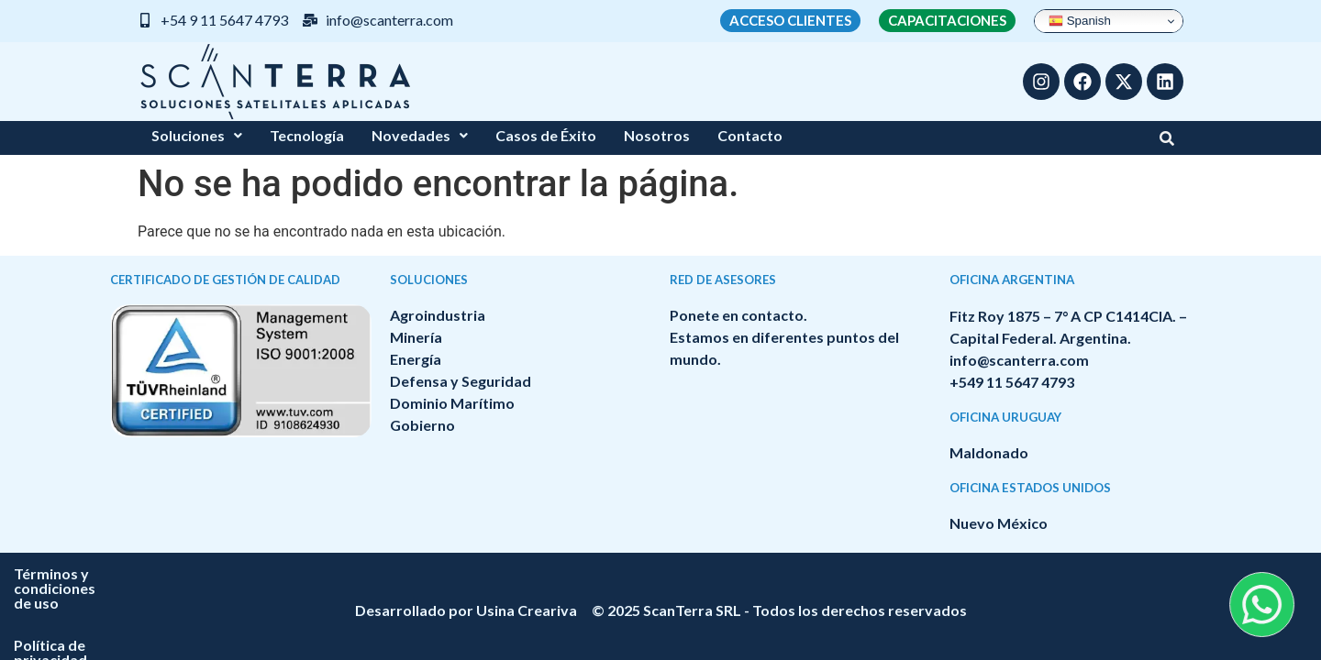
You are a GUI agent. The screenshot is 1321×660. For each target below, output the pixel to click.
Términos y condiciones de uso (573, 573)
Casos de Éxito (545, 135)
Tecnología (307, 135)
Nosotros (657, 135)
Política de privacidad (778, 573)
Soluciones (196, 135)
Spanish (1080, 21)
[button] (197, 135)
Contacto (750, 135)
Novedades (420, 135)
